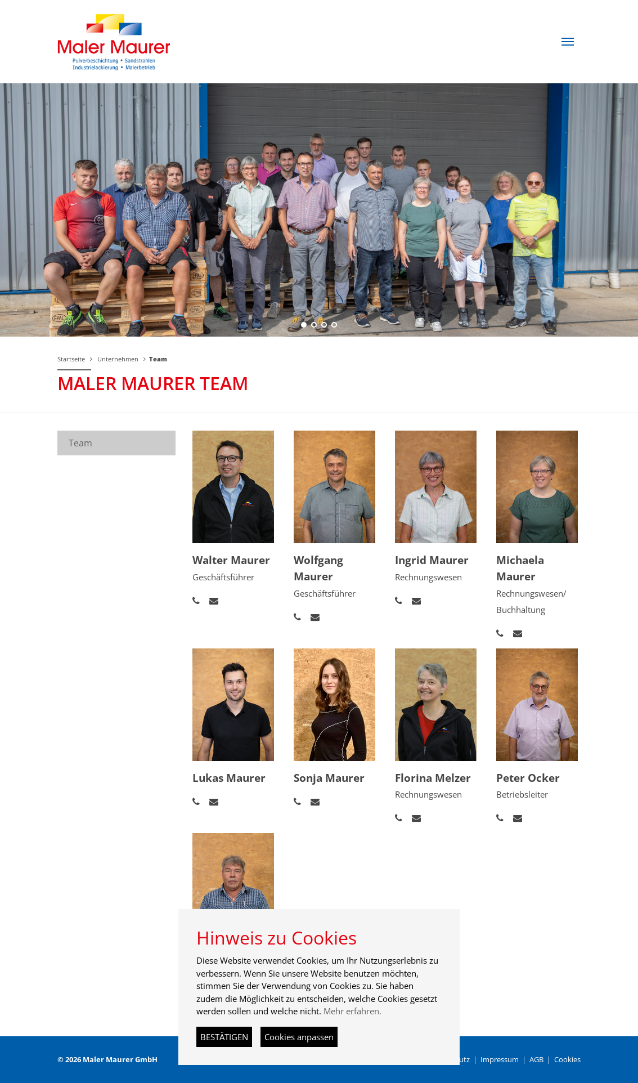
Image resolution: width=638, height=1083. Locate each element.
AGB (536, 1059)
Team (158, 359)
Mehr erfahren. (352, 1011)
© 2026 (107, 1059)
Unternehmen (117, 359)
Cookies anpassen (299, 1036)
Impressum (499, 1059)
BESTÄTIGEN (224, 1036)
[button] (568, 41)
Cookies (567, 1059)
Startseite (71, 359)
